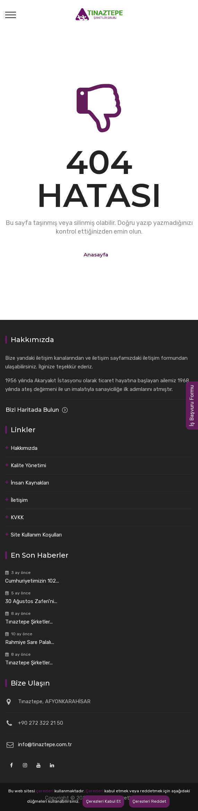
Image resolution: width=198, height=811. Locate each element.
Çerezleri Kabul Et (103, 801)
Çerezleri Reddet (149, 801)
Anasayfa (96, 254)
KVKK (17, 517)
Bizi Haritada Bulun (37, 410)
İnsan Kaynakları (30, 483)
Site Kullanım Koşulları (36, 535)
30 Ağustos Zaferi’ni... (31, 601)
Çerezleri (94, 790)
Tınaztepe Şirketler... (29, 622)
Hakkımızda (24, 448)
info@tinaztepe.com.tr (45, 744)
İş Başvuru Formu (192, 405)
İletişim (19, 500)
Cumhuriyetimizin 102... (32, 581)
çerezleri (44, 790)
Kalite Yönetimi (28, 465)
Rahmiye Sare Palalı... (29, 642)
